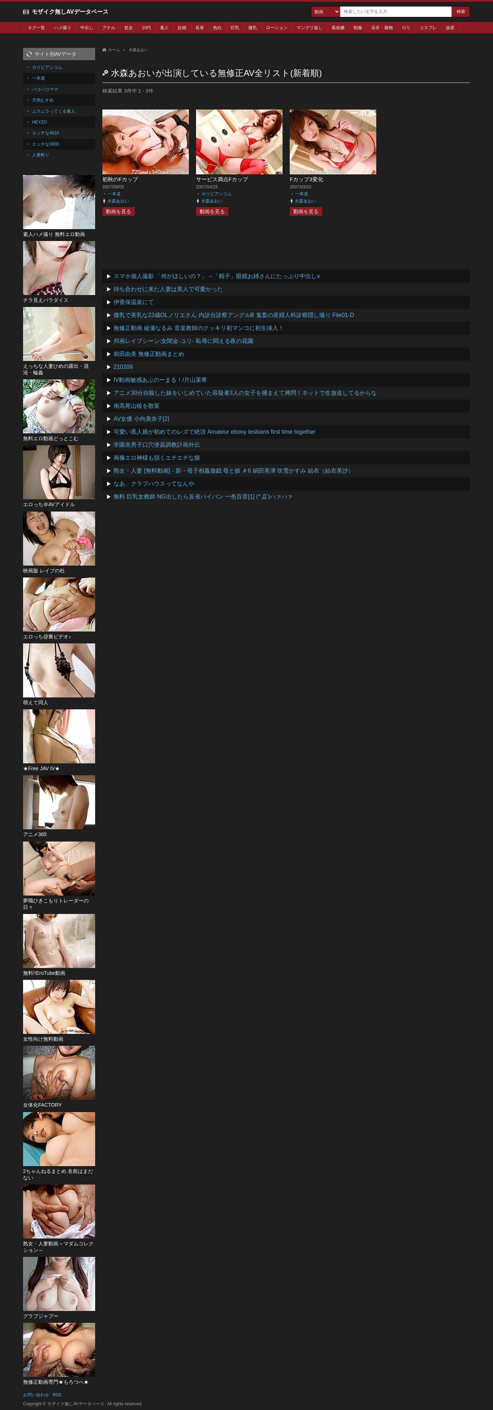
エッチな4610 (45, 132)
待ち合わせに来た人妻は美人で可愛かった (168, 289)
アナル (108, 27)
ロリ (406, 27)
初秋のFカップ (120, 179)
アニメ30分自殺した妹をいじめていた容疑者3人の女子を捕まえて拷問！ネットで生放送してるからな (245, 393)
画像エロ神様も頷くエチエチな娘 (157, 458)
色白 (217, 27)
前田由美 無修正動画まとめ (149, 354)
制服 (358, 27)
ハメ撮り (62, 27)
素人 (164, 27)
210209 (123, 367)
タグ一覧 (36, 27)
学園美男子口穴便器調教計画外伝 (157, 445)
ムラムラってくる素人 (53, 111)
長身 (199, 27)
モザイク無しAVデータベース (70, 12)
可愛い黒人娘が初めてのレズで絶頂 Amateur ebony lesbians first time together (214, 432)
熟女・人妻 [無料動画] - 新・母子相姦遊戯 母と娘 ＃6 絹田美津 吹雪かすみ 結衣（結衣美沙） (234, 471)
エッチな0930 (45, 144)
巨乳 (235, 27)
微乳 (252, 27)
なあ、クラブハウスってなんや (154, 484)
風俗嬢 (338, 27)
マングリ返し (310, 27)
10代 (146, 27)
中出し (86, 27)
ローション (277, 27)
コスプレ (428, 27)
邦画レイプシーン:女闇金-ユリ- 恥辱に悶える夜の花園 (183, 341)
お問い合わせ (36, 1394)
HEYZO (39, 122)
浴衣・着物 (382, 27)
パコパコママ (45, 89)
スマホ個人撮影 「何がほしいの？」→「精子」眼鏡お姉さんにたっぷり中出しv (217, 276)
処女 (128, 27)
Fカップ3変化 (306, 179)
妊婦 (182, 27)
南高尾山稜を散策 (137, 406)
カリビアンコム (216, 193)
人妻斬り (40, 154)
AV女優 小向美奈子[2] (141, 419)
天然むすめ (43, 100)
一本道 (114, 193)
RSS (57, 1394)
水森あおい (118, 201)
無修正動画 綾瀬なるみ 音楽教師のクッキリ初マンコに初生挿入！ (199, 328)
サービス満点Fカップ (222, 179)
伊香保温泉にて (134, 302)
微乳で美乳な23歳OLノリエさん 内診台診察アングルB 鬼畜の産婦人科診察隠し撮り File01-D (234, 315)
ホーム (114, 50)
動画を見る (118, 211)
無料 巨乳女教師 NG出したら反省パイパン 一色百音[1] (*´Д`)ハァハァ (203, 497)
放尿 (450, 27)
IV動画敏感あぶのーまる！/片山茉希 (160, 380)
